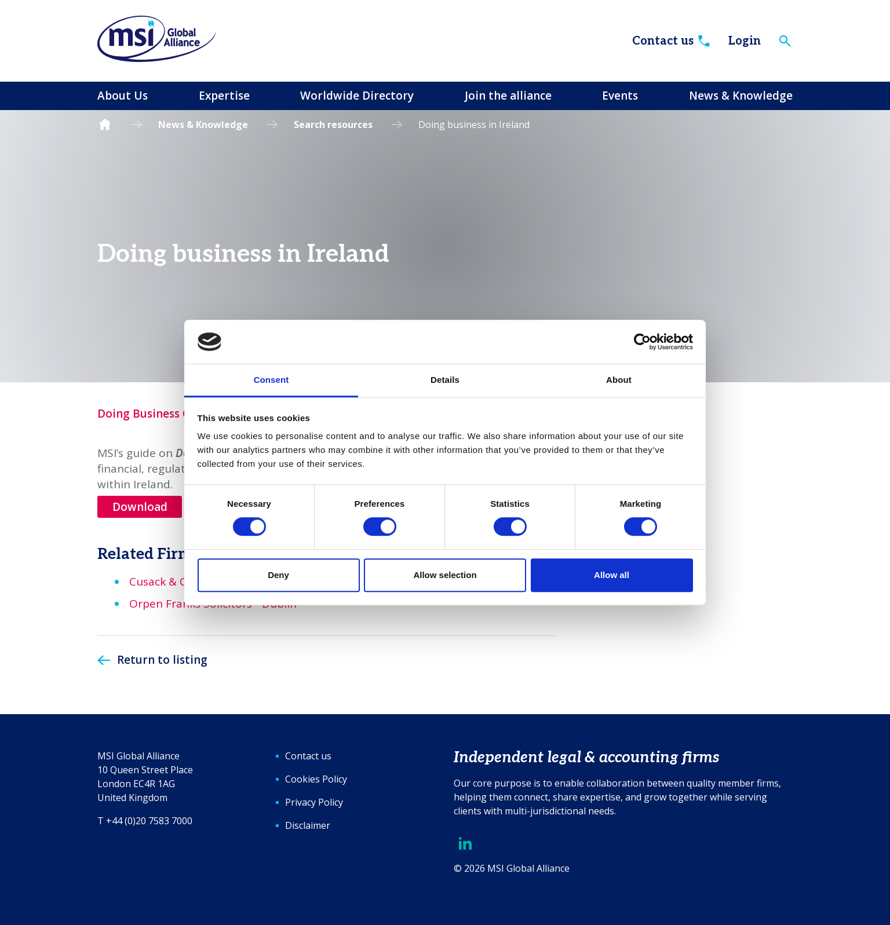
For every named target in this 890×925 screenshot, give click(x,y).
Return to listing (162, 659)
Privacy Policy (314, 802)
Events (620, 95)
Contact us (672, 41)
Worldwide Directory (357, 95)
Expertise (224, 95)
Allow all (611, 575)
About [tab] (619, 380)
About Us (122, 95)
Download (139, 506)
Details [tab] (445, 380)
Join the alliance (508, 95)
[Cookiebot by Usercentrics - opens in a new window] (642, 341)
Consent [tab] (271, 380)
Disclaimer (307, 825)
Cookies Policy (316, 779)
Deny (278, 575)
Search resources (333, 124)
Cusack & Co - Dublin (183, 581)
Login (744, 41)
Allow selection (444, 575)
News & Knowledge (741, 95)
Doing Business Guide (155, 413)
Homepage (104, 125)
